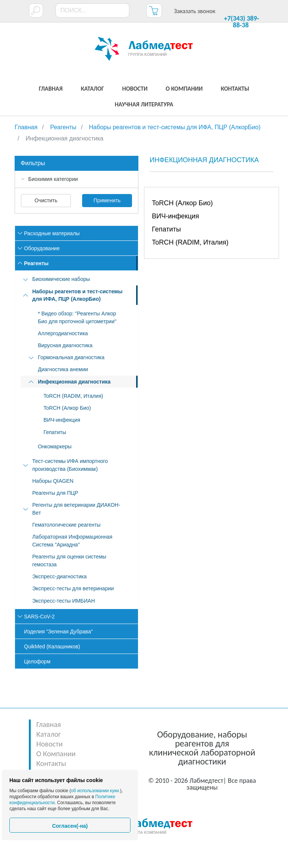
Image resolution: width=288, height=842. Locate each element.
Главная (48, 724)
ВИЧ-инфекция (175, 216)
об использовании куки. (95, 790)
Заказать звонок (194, 11)
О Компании (56, 753)
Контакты (51, 763)
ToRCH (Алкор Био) (182, 203)
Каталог (48, 734)
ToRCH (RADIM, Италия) (190, 242)
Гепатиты (166, 229)
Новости (49, 743)
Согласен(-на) (70, 826)
